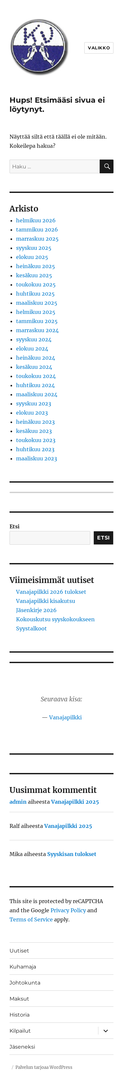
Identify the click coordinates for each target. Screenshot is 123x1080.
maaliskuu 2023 (36, 458)
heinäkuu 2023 (35, 422)
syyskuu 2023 (33, 403)
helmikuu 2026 (36, 220)
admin (18, 801)
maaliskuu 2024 (36, 394)
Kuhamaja (23, 967)
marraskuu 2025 (37, 238)
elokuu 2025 (32, 257)
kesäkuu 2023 (34, 431)
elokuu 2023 (32, 412)
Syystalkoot (31, 628)
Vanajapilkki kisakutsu (45, 601)
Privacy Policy (68, 910)
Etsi (15, 526)
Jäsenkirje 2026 (36, 610)
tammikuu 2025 (37, 321)
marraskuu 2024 (37, 330)
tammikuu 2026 (37, 229)
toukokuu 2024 (36, 376)
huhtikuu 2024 (35, 385)
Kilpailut (20, 1031)
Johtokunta (25, 983)
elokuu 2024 (32, 348)
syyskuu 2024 (33, 339)
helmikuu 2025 (35, 312)
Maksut (19, 999)
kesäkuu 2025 (34, 275)
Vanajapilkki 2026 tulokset (51, 592)
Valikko (99, 47)
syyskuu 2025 (33, 248)
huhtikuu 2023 (35, 449)
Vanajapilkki (65, 717)
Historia (20, 1015)
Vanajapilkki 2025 (75, 801)
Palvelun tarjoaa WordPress (43, 1067)
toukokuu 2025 (36, 284)
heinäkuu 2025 (35, 266)
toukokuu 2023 (35, 440)
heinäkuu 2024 (35, 357)
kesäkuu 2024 (34, 367)
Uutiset (19, 951)
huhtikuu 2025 (35, 293)
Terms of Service (31, 919)
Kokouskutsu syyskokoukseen (55, 619)
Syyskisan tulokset (71, 854)
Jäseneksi (22, 1047)
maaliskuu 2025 (36, 303)
